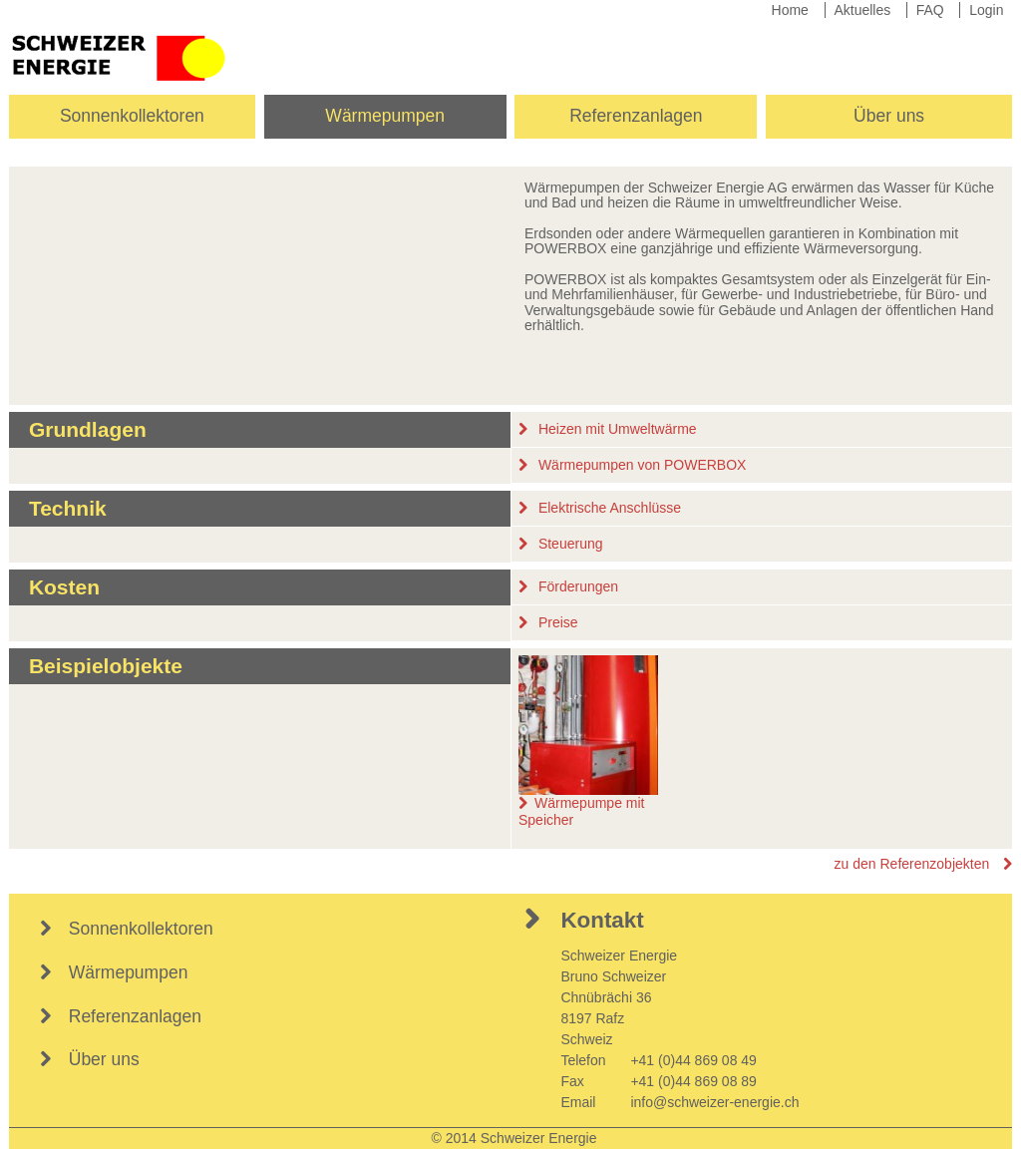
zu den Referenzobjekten (912, 864)
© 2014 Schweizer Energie (514, 1138)
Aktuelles (862, 10)
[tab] (511, 430)
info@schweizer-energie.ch (714, 1102)
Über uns (888, 116)
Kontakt (601, 920)
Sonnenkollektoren (132, 116)
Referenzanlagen (635, 116)
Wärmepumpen (385, 116)
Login (986, 10)
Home (790, 10)
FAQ (930, 10)
